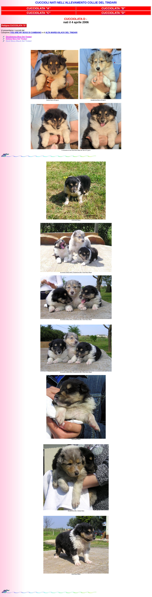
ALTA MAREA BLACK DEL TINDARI (61, 33)
